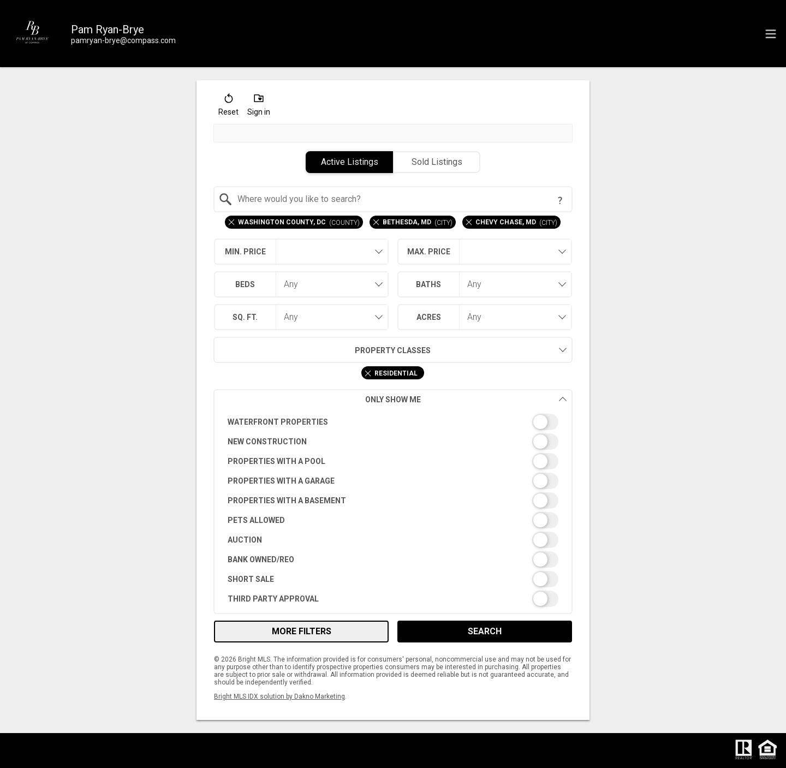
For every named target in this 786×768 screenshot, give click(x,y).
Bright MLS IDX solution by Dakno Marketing (279, 696)
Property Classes (322, 350)
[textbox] (400, 199)
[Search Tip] (560, 200)
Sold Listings (437, 162)
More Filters (301, 631)
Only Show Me (466, 399)
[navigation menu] (770, 34)
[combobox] (393, 199)
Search (485, 631)
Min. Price (245, 251)
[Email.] (123, 40)
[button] (228, 107)
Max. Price (428, 251)
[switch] (393, 422)
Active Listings (349, 162)
